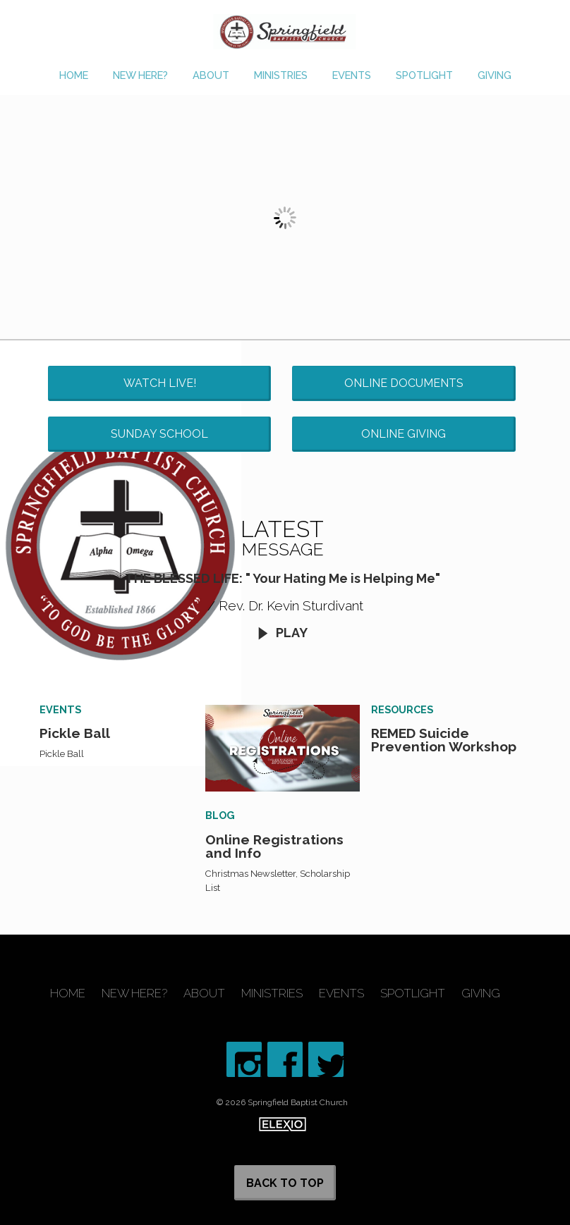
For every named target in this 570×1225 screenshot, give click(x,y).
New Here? (140, 75)
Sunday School (159, 434)
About (211, 75)
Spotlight (424, 75)
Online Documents (403, 383)
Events (351, 75)
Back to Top (285, 1183)
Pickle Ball (75, 733)
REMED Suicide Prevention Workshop (443, 739)
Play (282, 632)
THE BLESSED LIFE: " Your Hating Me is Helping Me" (282, 578)
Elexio (283, 1124)
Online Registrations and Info (274, 846)
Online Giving (403, 434)
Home (73, 75)
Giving (494, 75)
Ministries (281, 75)
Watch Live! (159, 383)
